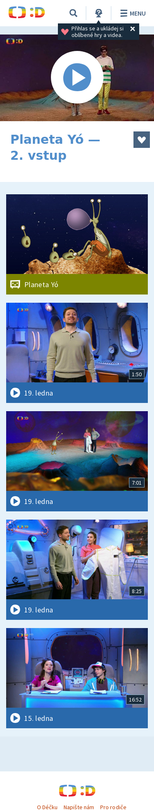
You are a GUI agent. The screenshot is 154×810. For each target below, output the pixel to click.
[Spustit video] (77, 78)
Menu (131, 13)
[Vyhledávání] (73, 13)
